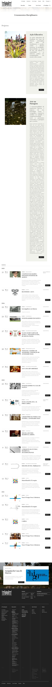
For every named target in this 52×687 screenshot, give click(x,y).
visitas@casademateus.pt (42, 593)
